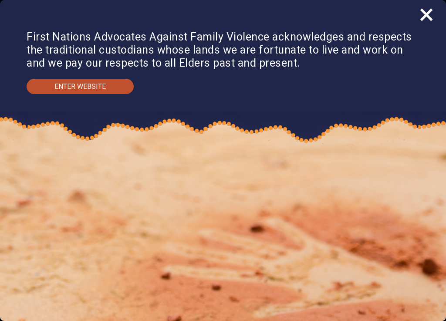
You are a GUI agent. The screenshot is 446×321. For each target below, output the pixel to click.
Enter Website (80, 86)
